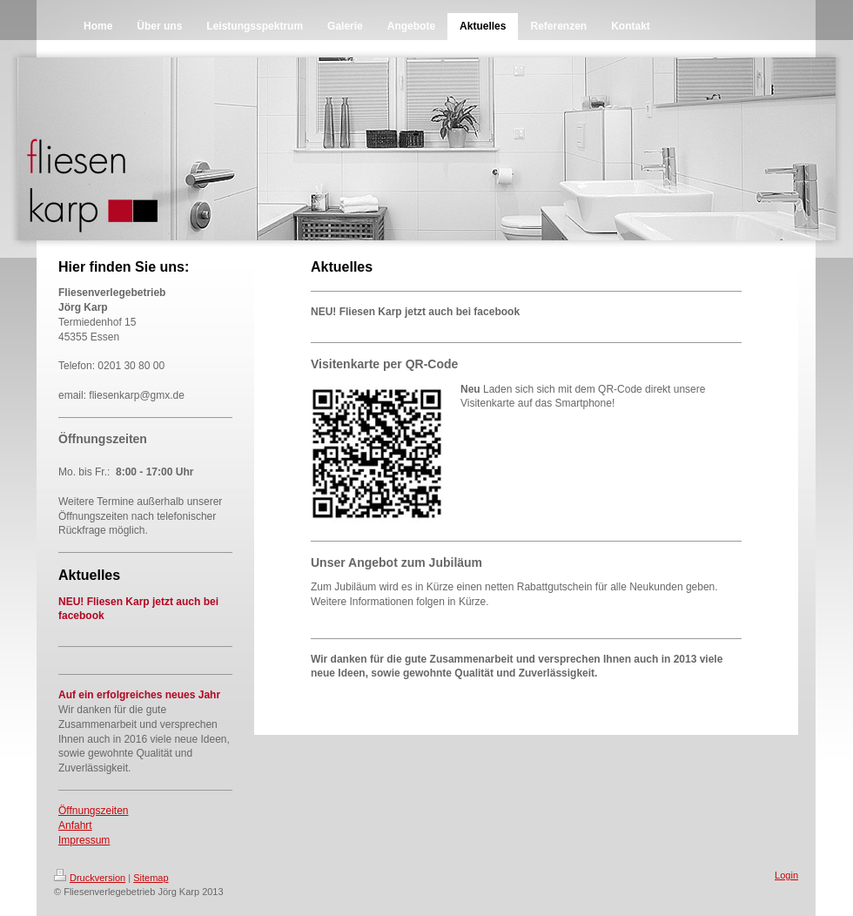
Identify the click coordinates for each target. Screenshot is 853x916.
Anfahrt (75, 825)
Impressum (84, 840)
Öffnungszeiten (93, 811)
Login (786, 875)
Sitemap (150, 877)
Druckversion (89, 877)
